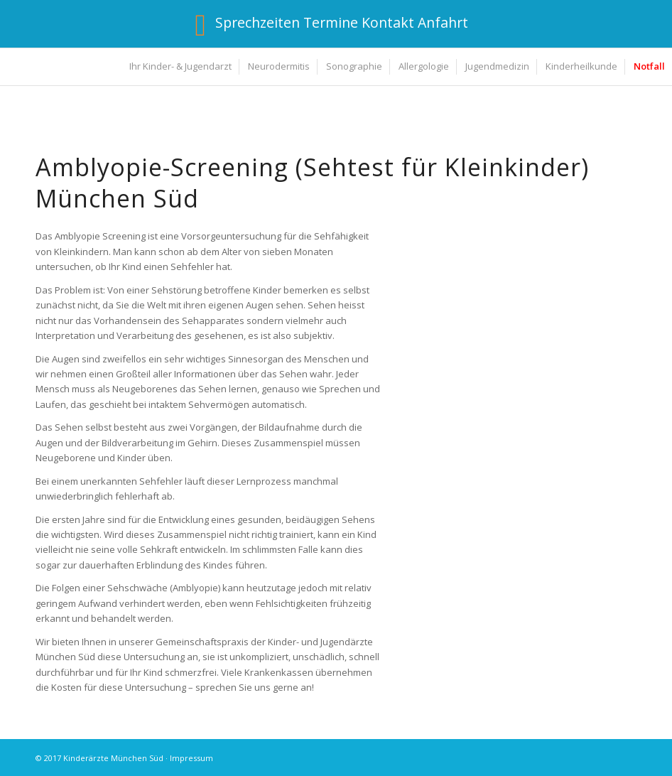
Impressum (191, 758)
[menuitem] (180, 66)
